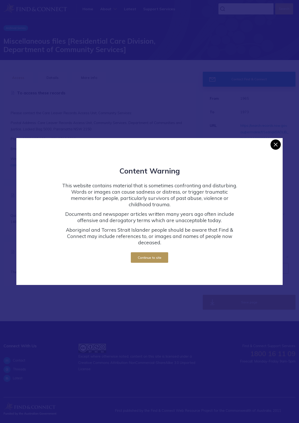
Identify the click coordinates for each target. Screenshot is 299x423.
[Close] (276, 144)
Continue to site (149, 257)
